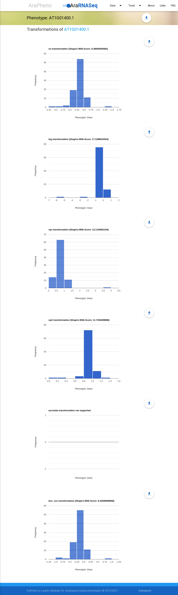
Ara (84, 5)
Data (116, 5)
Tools (135, 5)
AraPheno (40, 5)
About (151, 5)
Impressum (145, 590)
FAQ (173, 5)
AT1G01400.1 (76, 29)
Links (163, 5)
